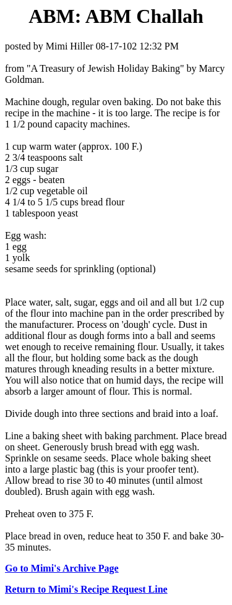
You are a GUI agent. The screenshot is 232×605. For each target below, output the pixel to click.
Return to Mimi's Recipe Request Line (86, 589)
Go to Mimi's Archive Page (62, 568)
